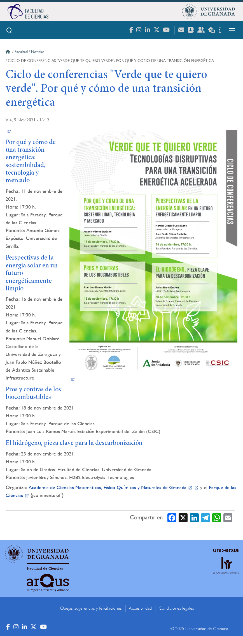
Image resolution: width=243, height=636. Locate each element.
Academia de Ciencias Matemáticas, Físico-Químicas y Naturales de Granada (107, 487)
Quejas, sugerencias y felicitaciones (91, 608)
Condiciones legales (176, 608)
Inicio (8, 52)
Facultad (21, 51)
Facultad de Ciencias (45, 568)
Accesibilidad (140, 608)
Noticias (37, 51)
